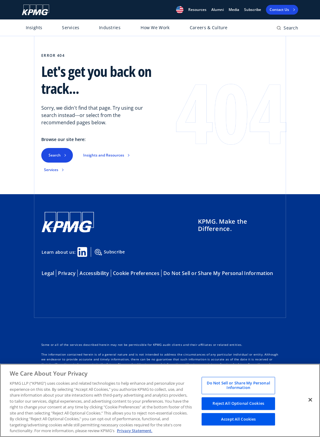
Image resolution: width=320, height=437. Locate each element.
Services (70, 27)
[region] (160, 400)
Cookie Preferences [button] (136, 273)
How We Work (155, 27)
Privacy (67, 273)
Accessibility (94, 273)
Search (55, 155)
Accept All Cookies (238, 419)
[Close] (310, 399)
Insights (34, 27)
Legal (48, 273)
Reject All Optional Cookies (238, 403)
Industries (110, 27)
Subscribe (252, 9)
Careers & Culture (209, 27)
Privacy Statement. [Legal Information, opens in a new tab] (134, 430)
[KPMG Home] (35, 9)
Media (234, 9)
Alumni (217, 9)
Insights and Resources (103, 155)
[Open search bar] (287, 29)
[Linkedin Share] (82, 252)
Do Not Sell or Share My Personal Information (218, 273)
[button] (179, 9)
